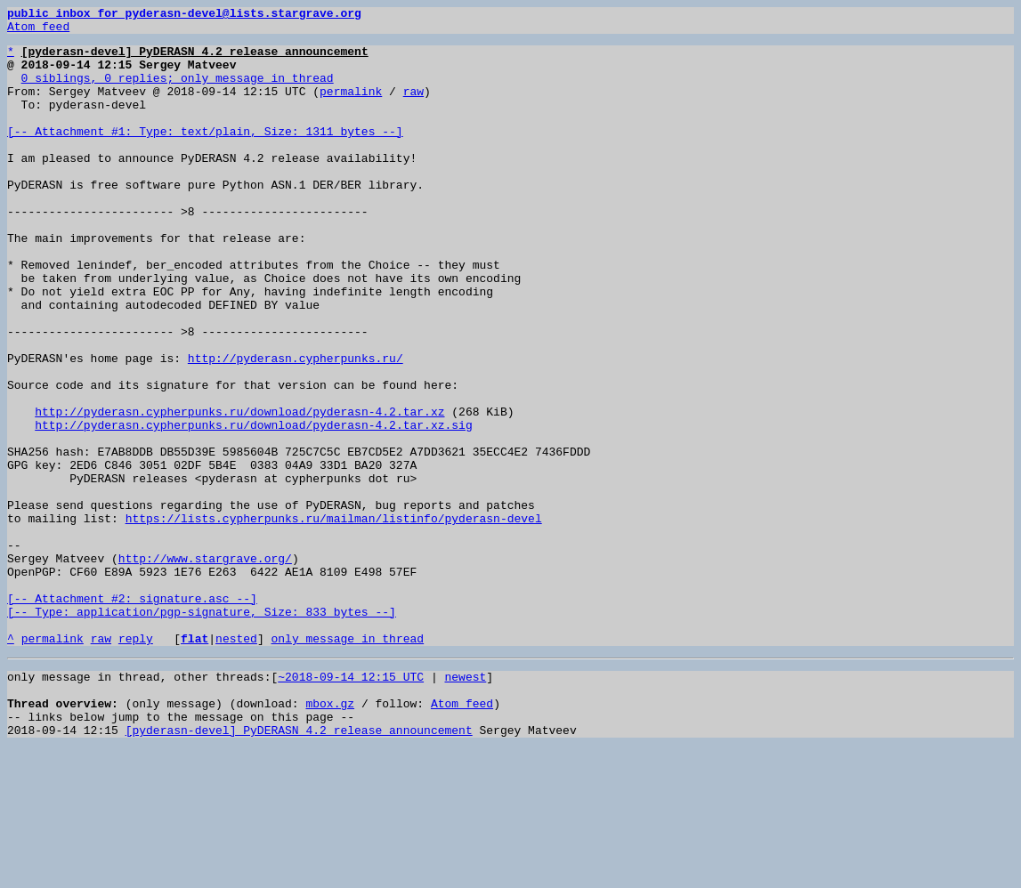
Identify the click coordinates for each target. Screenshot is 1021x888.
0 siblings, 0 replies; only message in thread (177, 91)
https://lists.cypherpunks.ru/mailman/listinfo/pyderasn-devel (334, 619)
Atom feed (38, 31)
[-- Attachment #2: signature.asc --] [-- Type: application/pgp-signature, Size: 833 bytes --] (201, 723)
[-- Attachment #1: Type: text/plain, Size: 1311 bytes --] (205, 155)
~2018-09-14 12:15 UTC (351, 804)
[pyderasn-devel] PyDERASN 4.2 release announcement (299, 868)
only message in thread (347, 763)
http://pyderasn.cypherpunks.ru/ (295, 427)
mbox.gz (329, 836)
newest (465, 804)
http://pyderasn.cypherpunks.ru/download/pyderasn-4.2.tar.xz (239, 491)
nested (236, 763)
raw (413, 107)
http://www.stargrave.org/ (205, 667)
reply (135, 763)
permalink (351, 107)
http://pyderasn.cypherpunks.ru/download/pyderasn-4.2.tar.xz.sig (253, 507)
